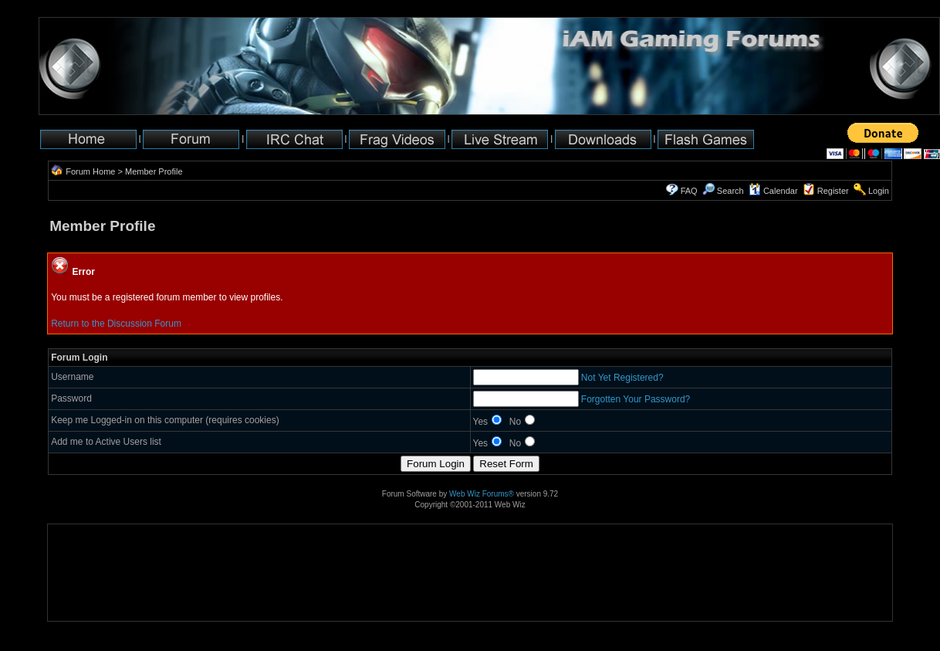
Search (723, 190)
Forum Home (90, 171)
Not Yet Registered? (622, 377)
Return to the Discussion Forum (116, 323)
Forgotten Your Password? (635, 399)
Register (833, 190)
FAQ (689, 190)
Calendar (773, 190)
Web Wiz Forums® (481, 494)
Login (878, 190)
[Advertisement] (96, 572)
